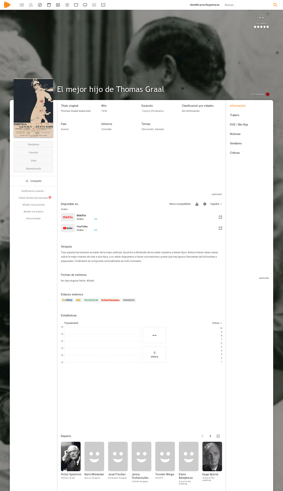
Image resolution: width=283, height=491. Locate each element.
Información (238, 105)
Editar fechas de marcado (35, 197)
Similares (236, 143)
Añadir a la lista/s (33, 211)
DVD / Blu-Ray (239, 124)
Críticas (235, 153)
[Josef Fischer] (120, 463)
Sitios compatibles (180, 203)
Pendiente (33, 144)
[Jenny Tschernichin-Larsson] (143, 463)
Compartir (33, 181)
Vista (33, 160)
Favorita (33, 152)
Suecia (65, 129)
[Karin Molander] (96, 463)
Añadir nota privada (33, 204)
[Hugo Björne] (214, 463)
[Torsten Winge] (167, 463)
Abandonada (33, 168)
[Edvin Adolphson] (190, 463)
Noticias (235, 134)
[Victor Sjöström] (73, 463)
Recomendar (33, 218)
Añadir (90, 280)
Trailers (234, 115)
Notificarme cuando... (33, 190)
